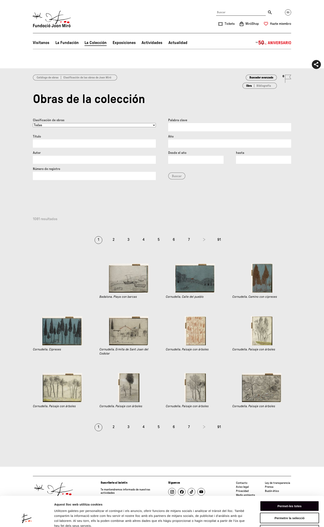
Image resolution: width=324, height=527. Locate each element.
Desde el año (177, 152)
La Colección (96, 43)
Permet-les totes (290, 479)
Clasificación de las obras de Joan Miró (87, 77)
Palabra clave (177, 120)
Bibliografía (263, 85)
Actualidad (177, 43)
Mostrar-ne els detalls (70, 519)
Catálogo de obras (47, 77)
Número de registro (46, 169)
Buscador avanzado (261, 77)
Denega (289, 504)
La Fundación (67, 43)
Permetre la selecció (289, 492)
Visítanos (41, 43)
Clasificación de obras (48, 120)
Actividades (152, 43)
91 (219, 240)
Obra (249, 85)
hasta (240, 152)
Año (171, 136)
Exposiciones (124, 43)
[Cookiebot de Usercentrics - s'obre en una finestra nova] (27, 519)
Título (37, 136)
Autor (37, 152)
